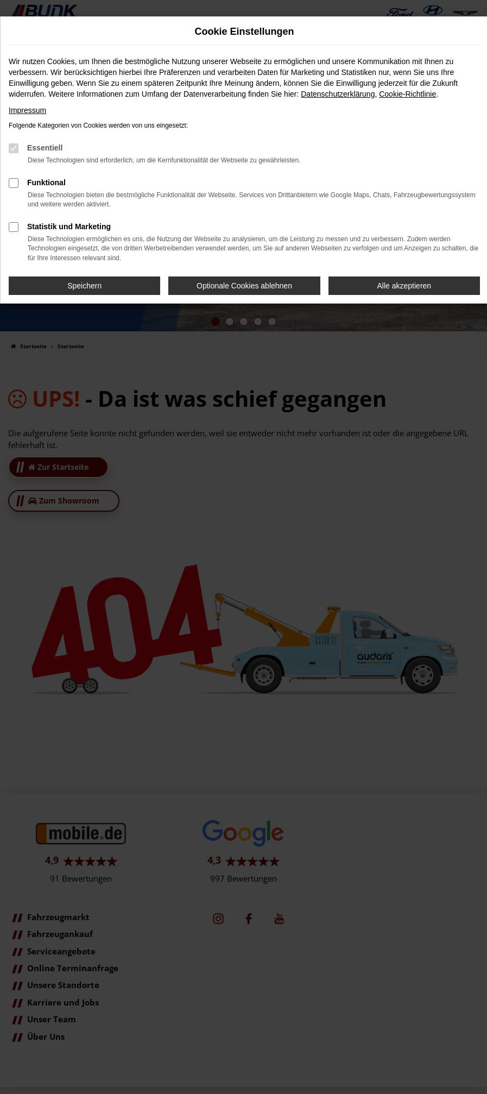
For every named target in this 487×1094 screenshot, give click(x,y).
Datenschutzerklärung (338, 94)
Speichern (84, 285)
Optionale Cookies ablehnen (244, 285)
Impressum (27, 110)
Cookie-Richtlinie (407, 94)
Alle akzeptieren (404, 285)
